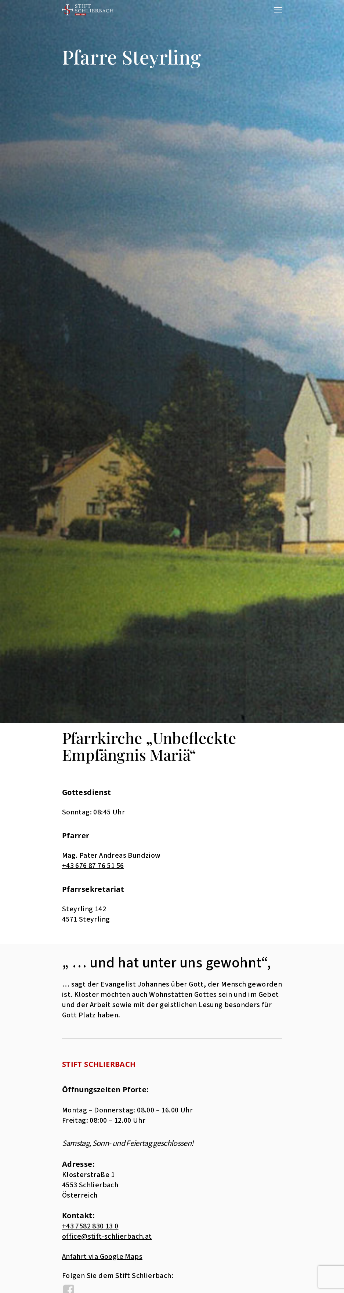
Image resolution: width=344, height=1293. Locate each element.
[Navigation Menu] (278, 10)
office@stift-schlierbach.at (107, 1236)
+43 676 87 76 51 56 (93, 866)
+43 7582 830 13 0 (90, 1226)
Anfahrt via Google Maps (102, 1257)
